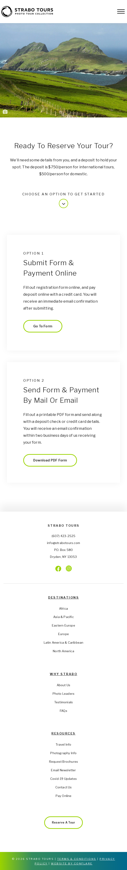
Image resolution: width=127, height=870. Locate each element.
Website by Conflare (72, 863)
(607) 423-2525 (64, 536)
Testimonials (63, 702)
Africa (63, 608)
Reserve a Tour (63, 822)
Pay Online (64, 796)
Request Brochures (63, 761)
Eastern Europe (63, 625)
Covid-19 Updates (63, 779)
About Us (63, 685)
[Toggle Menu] (121, 11)
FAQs (63, 711)
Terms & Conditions (76, 859)
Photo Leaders (64, 693)
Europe (63, 634)
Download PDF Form (50, 460)
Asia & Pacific (63, 617)
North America (63, 651)
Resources (63, 733)
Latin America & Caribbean (64, 642)
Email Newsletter (63, 770)
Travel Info (63, 744)
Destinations (63, 597)
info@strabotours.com (63, 543)
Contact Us (63, 787)
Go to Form (42, 326)
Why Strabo (63, 674)
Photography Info (63, 753)
